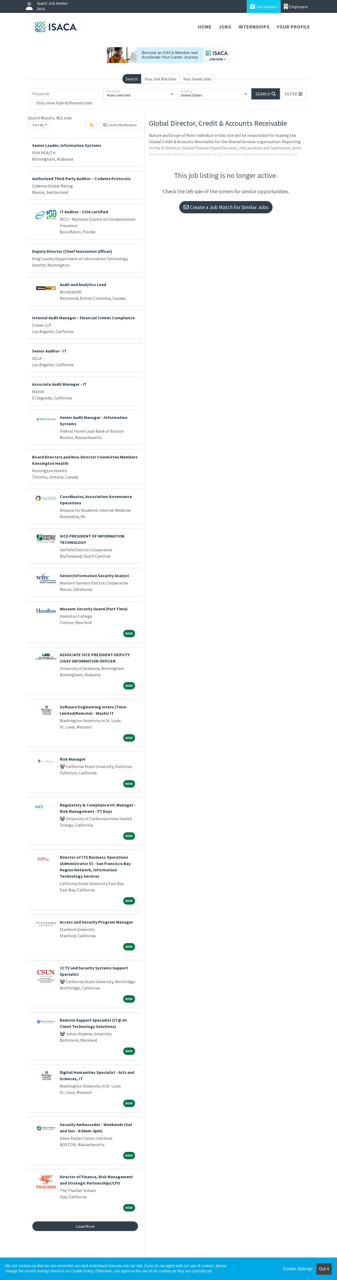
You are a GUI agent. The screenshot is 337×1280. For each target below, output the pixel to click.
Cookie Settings (298, 1269)
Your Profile (293, 27)
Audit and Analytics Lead (83, 284)
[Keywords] (67, 94)
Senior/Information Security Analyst (94, 575)
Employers (296, 6)
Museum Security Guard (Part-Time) (94, 608)
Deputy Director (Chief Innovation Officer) (72, 251)
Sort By (38, 125)
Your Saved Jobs (197, 78)
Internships (254, 27)
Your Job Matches (160, 78)
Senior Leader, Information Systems (66, 145)
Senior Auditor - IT (49, 351)
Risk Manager (73, 759)
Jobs (225, 27)
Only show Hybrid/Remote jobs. (64, 102)
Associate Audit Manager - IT (59, 384)
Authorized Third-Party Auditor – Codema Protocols (81, 178)
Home (204, 27)
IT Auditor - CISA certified (84, 211)
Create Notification (120, 125)
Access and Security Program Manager (96, 922)
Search (132, 78)
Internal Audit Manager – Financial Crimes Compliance (83, 317)
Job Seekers (263, 6)
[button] (293, 94)
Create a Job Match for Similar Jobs (226, 207)
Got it (324, 1269)
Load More (85, 1226)
